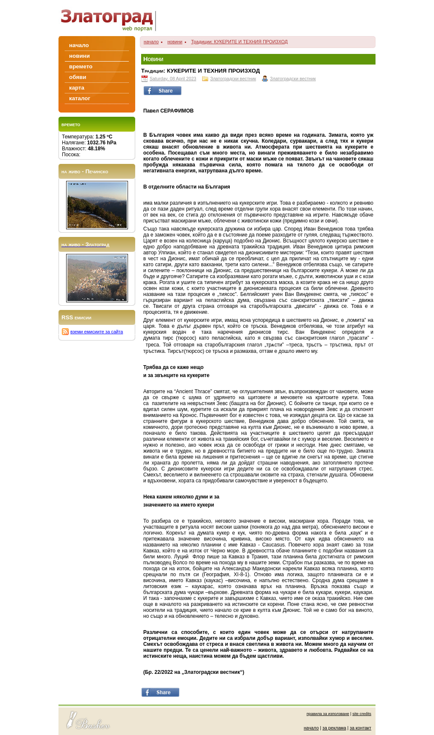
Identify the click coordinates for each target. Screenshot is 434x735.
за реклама (334, 727)
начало (151, 41)
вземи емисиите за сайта (96, 331)
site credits (361, 714)
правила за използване (327, 714)
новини (174, 41)
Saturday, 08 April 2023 (173, 78)
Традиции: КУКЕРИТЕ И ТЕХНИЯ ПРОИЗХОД (239, 41)
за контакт (360, 727)
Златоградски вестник (233, 78)
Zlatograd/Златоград (111, 18)
